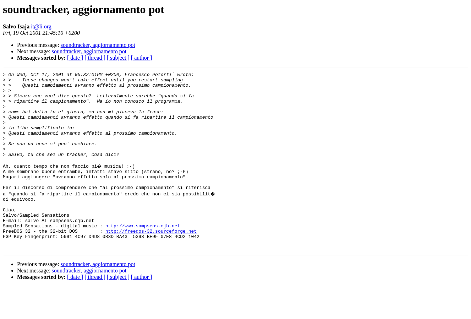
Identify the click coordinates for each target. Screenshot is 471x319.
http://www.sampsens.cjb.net (142, 254)
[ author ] (141, 58)
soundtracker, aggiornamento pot (98, 45)
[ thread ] (94, 58)
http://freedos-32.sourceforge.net (151, 261)
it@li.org (41, 26)
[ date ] (75, 58)
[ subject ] (118, 58)
